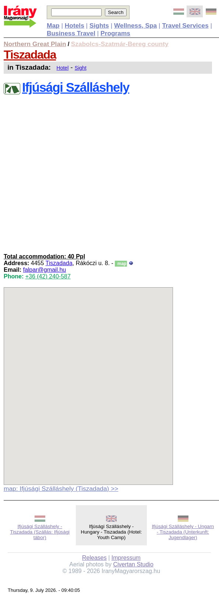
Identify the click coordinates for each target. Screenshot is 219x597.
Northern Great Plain (35, 44)
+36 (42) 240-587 (48, 276)
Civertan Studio (133, 564)
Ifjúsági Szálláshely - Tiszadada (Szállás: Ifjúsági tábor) (40, 532)
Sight (80, 68)
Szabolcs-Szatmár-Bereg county (120, 44)
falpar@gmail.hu (44, 270)
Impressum (126, 558)
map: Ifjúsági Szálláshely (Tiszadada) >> (61, 488)
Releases (94, 558)
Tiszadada (30, 54)
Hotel (63, 68)
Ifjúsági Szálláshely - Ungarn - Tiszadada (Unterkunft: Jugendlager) (183, 532)
